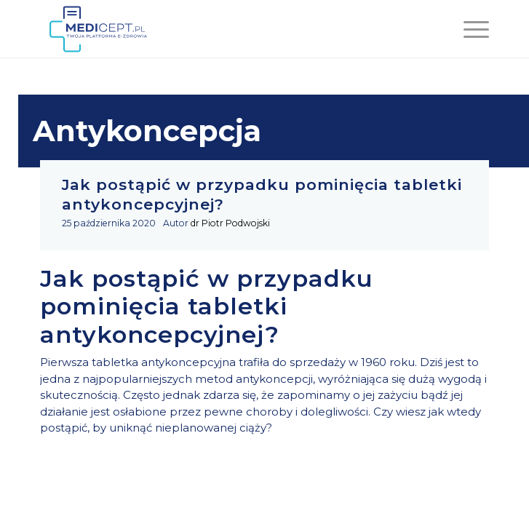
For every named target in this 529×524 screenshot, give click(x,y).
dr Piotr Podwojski (230, 223)
